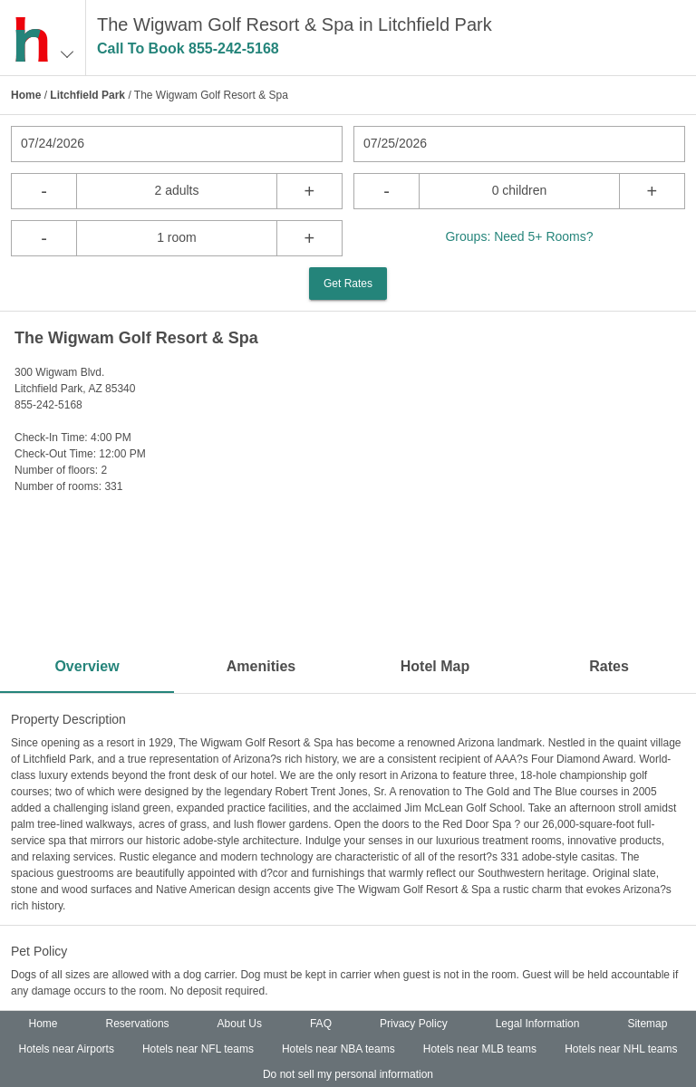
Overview (86, 666)
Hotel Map (435, 666)
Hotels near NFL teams (198, 1049)
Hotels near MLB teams (479, 1049)
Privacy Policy (414, 1023)
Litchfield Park (87, 95)
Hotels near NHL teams (621, 1049)
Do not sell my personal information (348, 1074)
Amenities (261, 666)
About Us (240, 1023)
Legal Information (538, 1023)
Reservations (137, 1023)
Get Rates (348, 283)
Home (26, 95)
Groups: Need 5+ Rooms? (519, 236)
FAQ (321, 1023)
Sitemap (647, 1023)
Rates (609, 666)
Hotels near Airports (66, 1049)
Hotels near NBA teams (338, 1049)
